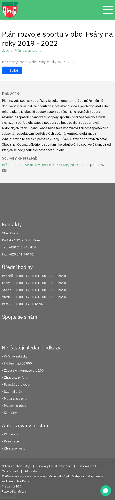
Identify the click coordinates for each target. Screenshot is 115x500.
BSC (18, 486)
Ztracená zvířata (15, 377)
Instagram (20, 327)
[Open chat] (105, 490)
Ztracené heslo (14, 448)
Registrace (11, 441)
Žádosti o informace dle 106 (24, 370)
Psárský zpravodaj (17, 384)
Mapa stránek (10, 471)
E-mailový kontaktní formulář (54, 466)
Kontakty (10, 413)
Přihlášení (11, 434)
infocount (22, 491)
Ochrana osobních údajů (16, 466)
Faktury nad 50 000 (18, 363)
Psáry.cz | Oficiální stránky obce (10, 10)
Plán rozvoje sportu (28, 50)
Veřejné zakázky (15, 356)
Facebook (7, 327)
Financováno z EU (88, 466)
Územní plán (13, 392)
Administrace (33, 471)
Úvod (5, 50)
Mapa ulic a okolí (16, 399)
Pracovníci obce (15, 406)
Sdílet (14, 70)
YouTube (33, 327)
